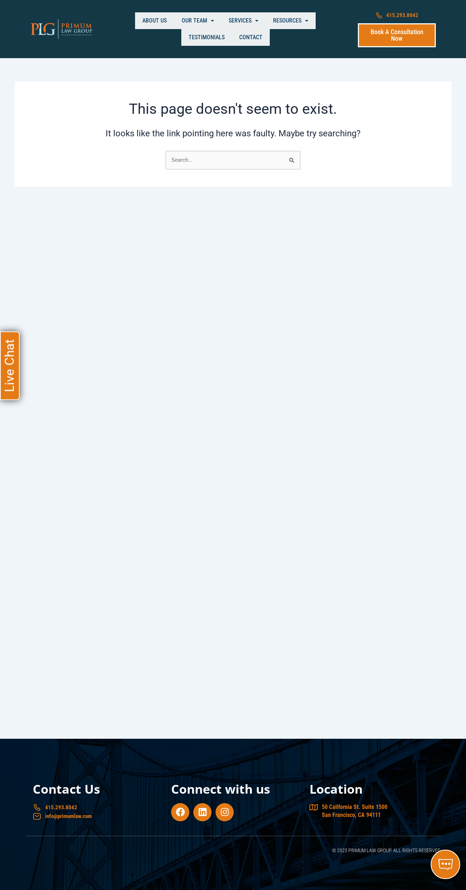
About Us (127, 29)
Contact (324, 29)
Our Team (163, 29)
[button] (163, 29)
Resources (243, 29)
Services (202, 29)
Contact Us (66, 787)
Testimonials (287, 29)
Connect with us (220, 787)
